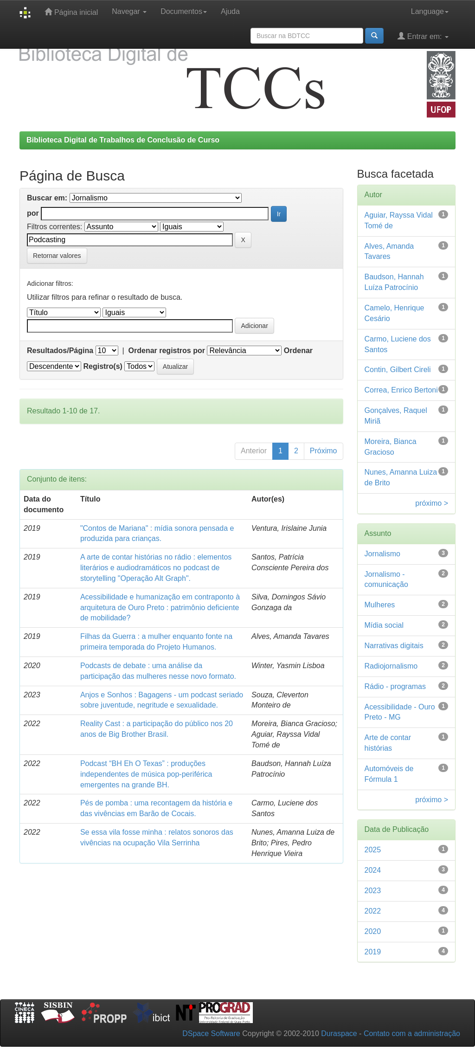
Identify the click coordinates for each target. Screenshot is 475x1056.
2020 (373, 931)
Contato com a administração (412, 1033)
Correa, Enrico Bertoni (401, 390)
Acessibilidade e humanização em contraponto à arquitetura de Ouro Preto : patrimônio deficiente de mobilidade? (160, 607)
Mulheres (380, 605)
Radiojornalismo (391, 666)
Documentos (183, 11)
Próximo (323, 451)
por (33, 213)
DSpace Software (211, 1033)
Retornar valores (57, 255)
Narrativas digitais (394, 646)
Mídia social (384, 625)
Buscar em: (47, 198)
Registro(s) (102, 366)
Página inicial (71, 11)
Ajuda (230, 11)
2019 (373, 952)
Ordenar (298, 350)
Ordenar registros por (166, 350)
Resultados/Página (60, 350)
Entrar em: (423, 36)
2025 (373, 850)
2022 (373, 911)
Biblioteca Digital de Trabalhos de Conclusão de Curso (122, 140)
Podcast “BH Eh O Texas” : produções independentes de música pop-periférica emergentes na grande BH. (146, 774)
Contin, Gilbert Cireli (398, 369)
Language (430, 11)
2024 (373, 870)
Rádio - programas (395, 686)
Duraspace (339, 1033)
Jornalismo (382, 554)
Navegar (129, 11)
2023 (373, 891)
